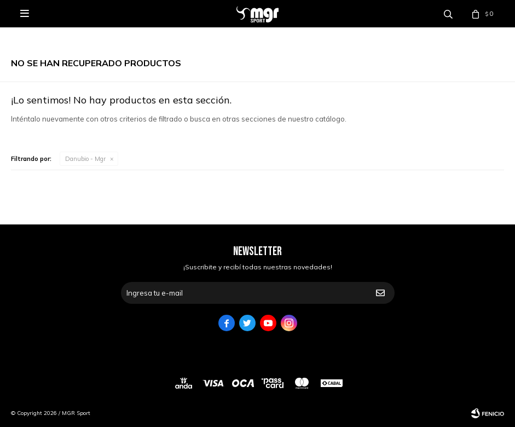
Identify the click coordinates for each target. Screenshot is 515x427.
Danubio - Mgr (85, 159)
